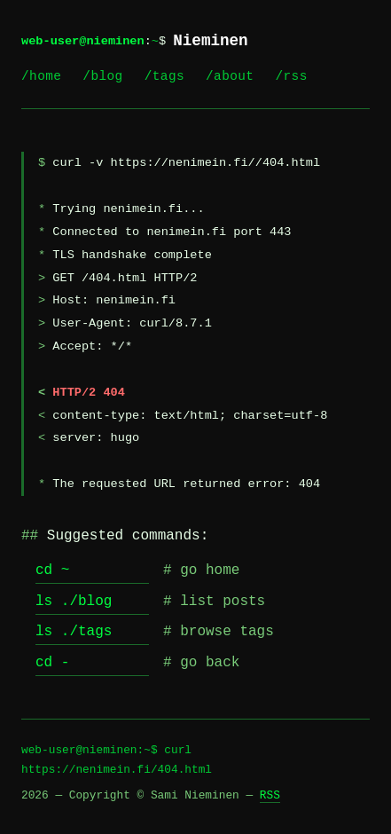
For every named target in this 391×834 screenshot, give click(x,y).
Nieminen (210, 41)
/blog (102, 76)
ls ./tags (73, 632)
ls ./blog (73, 602)
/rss (291, 76)
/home (41, 76)
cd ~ (52, 570)
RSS (270, 795)
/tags (164, 76)
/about (230, 76)
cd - (52, 663)
